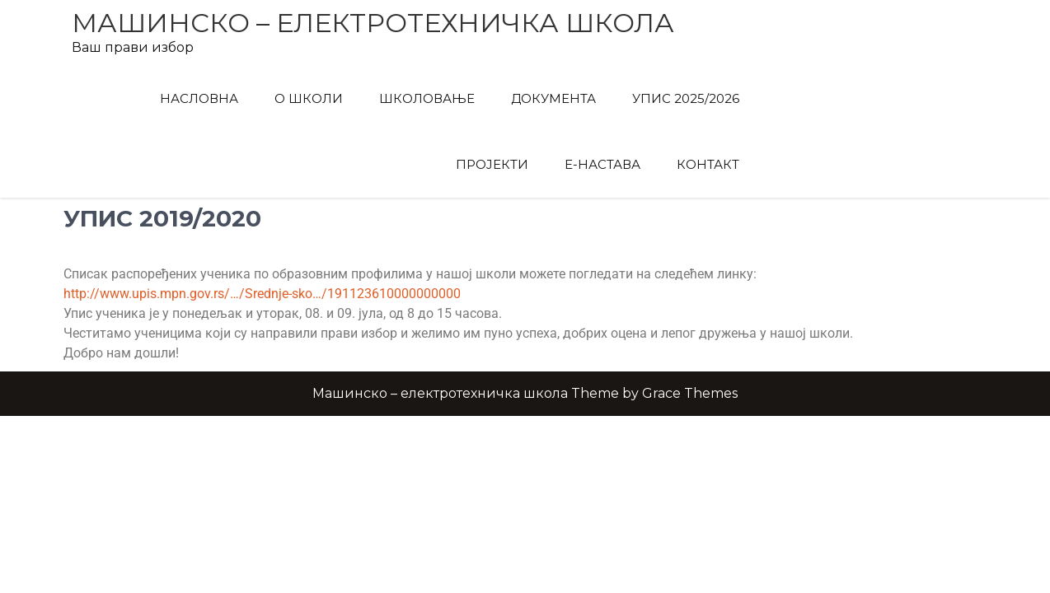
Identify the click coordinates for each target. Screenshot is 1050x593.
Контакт (708, 164)
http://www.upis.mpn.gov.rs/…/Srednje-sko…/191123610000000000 (262, 293)
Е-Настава (602, 164)
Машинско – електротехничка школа (373, 23)
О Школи (308, 98)
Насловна (199, 98)
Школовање (427, 98)
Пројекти (492, 164)
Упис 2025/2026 (685, 98)
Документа (553, 98)
